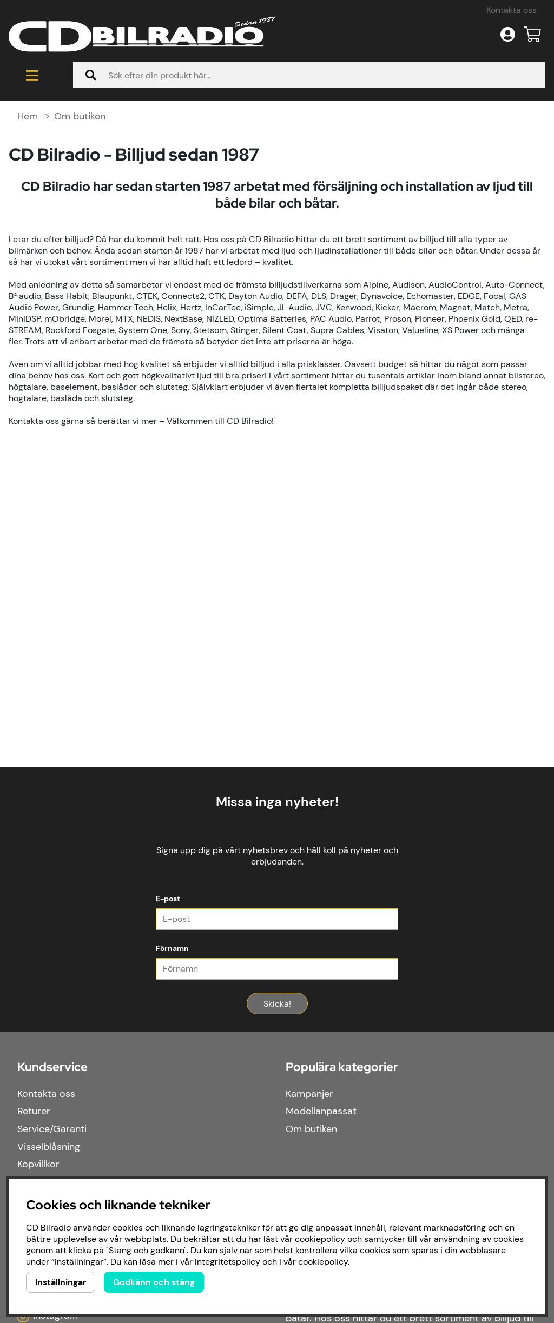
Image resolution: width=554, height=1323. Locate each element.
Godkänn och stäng (154, 1282)
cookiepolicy (323, 1261)
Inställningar (60, 1282)
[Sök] (309, 206)
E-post (168, 1029)
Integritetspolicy (227, 1261)
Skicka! (277, 1134)
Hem (27, 247)
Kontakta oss (511, 141)
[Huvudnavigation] (32, 206)
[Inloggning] (507, 165)
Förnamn (172, 1079)
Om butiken (79, 247)
